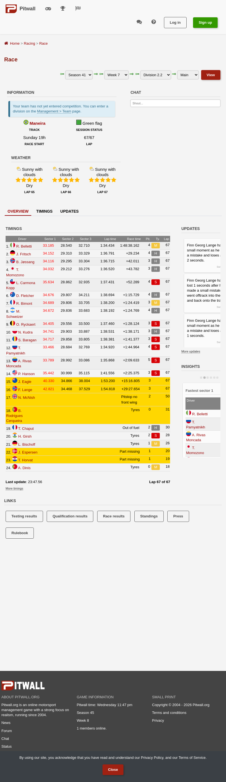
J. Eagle (24, 382)
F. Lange (25, 390)
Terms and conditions (169, 713)
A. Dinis (24, 468)
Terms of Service (192, 757)
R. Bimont (24, 303)
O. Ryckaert (25, 324)
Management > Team (54, 111)
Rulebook (19, 533)
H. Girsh (25, 436)
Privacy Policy (152, 757)
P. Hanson (26, 374)
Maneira (38, 123)
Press (178, 516)
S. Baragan (27, 340)
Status (6, 746)
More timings (14, 488)
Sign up (205, 22)
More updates (190, 351)
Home (15, 43)
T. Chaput (26, 428)
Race (43, 43)
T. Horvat (25, 460)
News (6, 723)
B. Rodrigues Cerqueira (14, 416)
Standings (149, 516)
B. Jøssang (25, 262)
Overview (18, 211)
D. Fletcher (25, 296)
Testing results (24, 516)
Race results (114, 516)
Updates (69, 211)
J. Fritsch (23, 254)
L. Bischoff (26, 444)
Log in (175, 22)
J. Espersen (27, 452)
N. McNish (26, 397)
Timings (44, 211)
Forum (6, 731)
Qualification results (70, 516)
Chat (5, 739)
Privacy (158, 720)
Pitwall (27, 8)
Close (113, 769)
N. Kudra (25, 332)
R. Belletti (24, 246)
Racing (29, 43)
